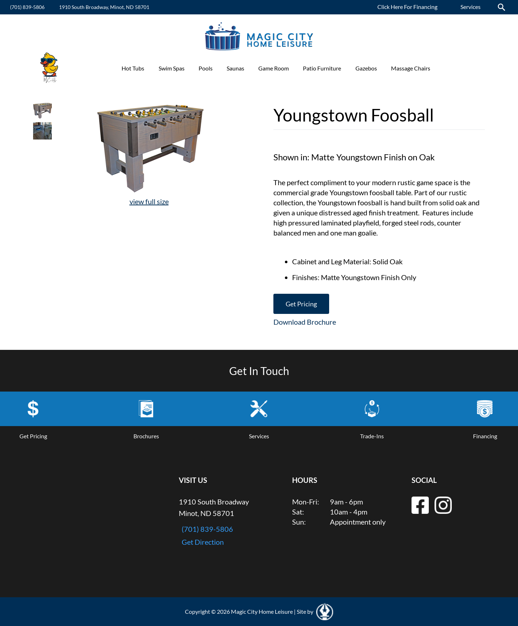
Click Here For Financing (407, 6)
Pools (206, 68)
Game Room (273, 68)
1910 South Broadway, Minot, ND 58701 (104, 7)
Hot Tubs (133, 68)
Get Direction (203, 542)
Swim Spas (172, 68)
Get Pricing (301, 304)
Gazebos (366, 68)
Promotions (459, 68)
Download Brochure (304, 321)
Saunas (235, 68)
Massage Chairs (410, 68)
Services (470, 6)
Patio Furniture (322, 68)
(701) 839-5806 (27, 7)
